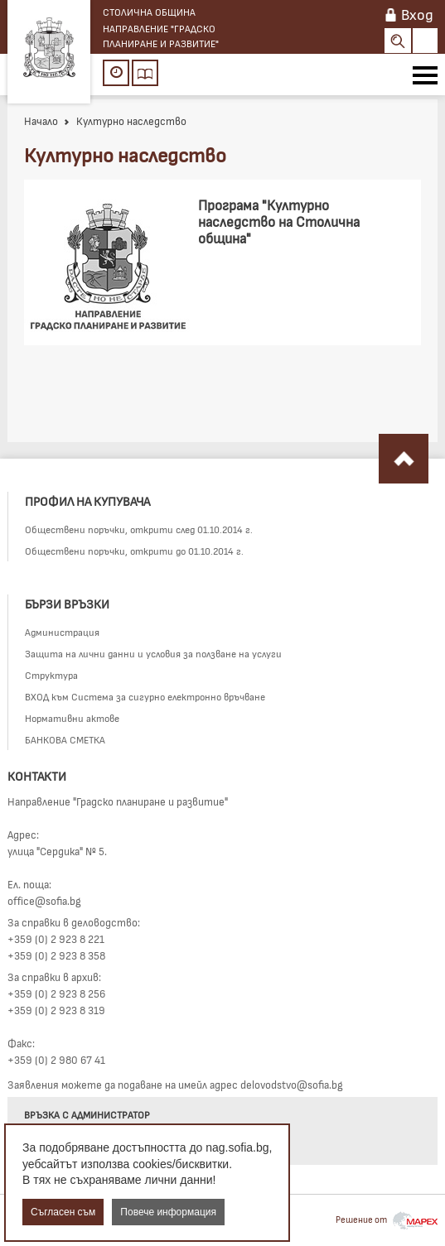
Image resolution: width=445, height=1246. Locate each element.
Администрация (62, 631)
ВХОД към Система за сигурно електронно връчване (145, 696)
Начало (41, 120)
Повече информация (168, 1212)
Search (398, 40)
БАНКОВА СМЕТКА (65, 739)
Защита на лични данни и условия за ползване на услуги (153, 653)
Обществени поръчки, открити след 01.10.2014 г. (139, 529)
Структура (51, 675)
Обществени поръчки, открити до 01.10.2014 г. (134, 550)
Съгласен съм (63, 1212)
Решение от (387, 1219)
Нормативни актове (72, 718)
